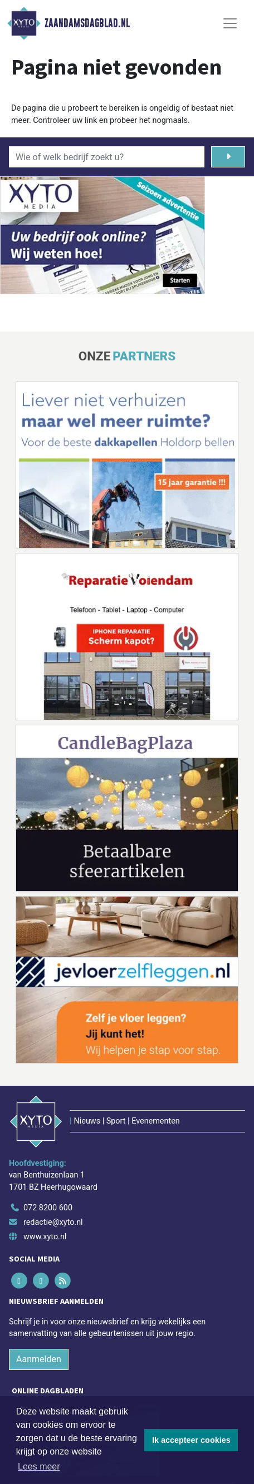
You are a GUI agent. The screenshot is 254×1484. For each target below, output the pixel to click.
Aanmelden (38, 1359)
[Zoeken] (228, 156)
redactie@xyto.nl (53, 1222)
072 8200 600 (47, 1208)
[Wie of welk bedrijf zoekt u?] (106, 156)
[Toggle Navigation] (230, 23)
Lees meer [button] (39, 1466)
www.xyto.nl (44, 1236)
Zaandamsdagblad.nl (87, 23)
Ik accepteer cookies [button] (191, 1440)
